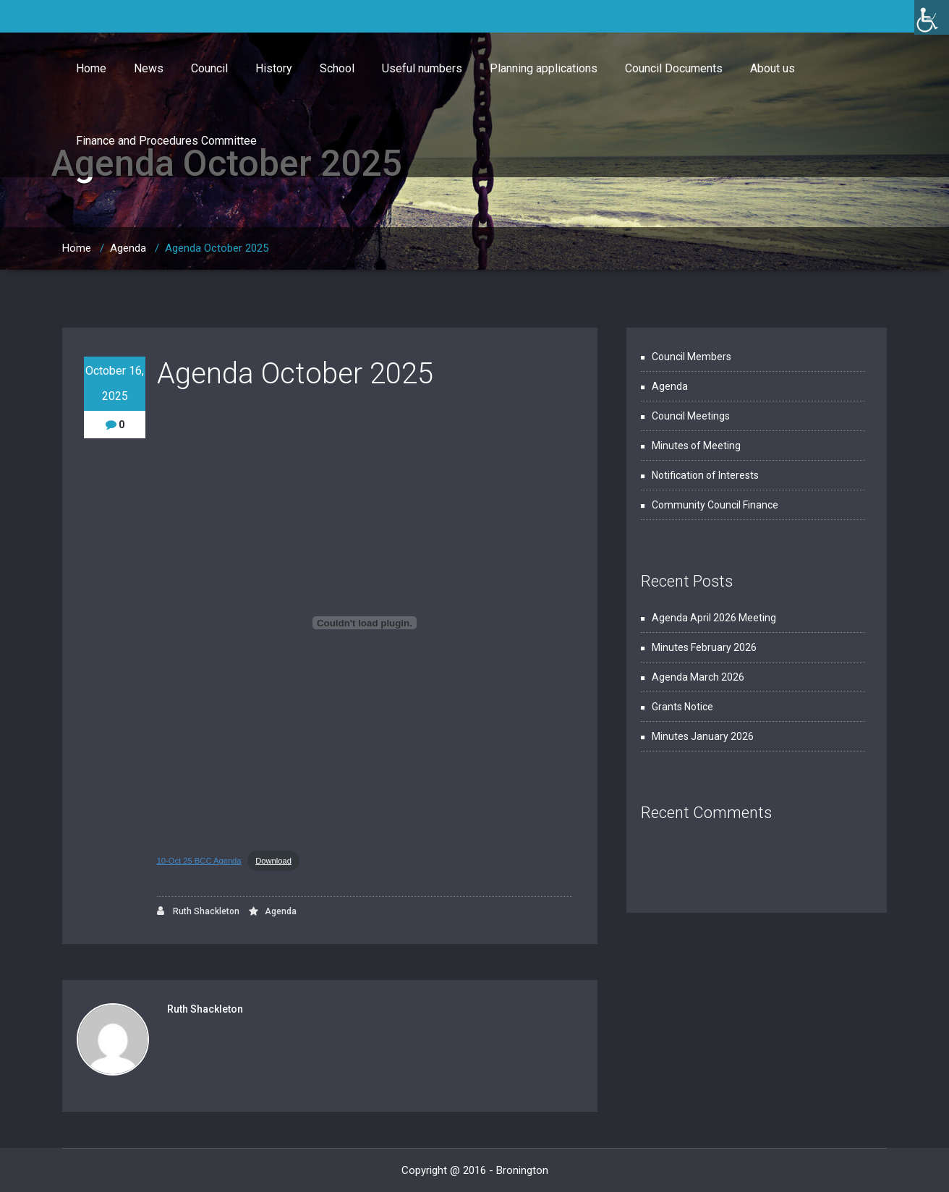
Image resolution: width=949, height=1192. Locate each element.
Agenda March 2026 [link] (698, 677)
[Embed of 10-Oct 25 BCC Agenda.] (365, 623)
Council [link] (209, 68)
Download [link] (273, 860)
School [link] (337, 68)
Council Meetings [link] (691, 416)
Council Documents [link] (674, 68)
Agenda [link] (128, 248)
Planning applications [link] (543, 68)
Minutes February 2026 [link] (704, 647)
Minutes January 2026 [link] (703, 736)
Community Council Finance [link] (715, 505)
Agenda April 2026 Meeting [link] (714, 617)
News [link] (148, 68)
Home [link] (91, 68)
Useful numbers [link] (422, 68)
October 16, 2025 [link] (114, 383)
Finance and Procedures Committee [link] (166, 141)
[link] (931, 17)
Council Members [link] (691, 356)
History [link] (273, 68)
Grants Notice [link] (682, 706)
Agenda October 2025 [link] (216, 248)
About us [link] (772, 68)
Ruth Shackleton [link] (198, 911)
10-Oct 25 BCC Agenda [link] (199, 860)
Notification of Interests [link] (705, 475)
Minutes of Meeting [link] (696, 445)
